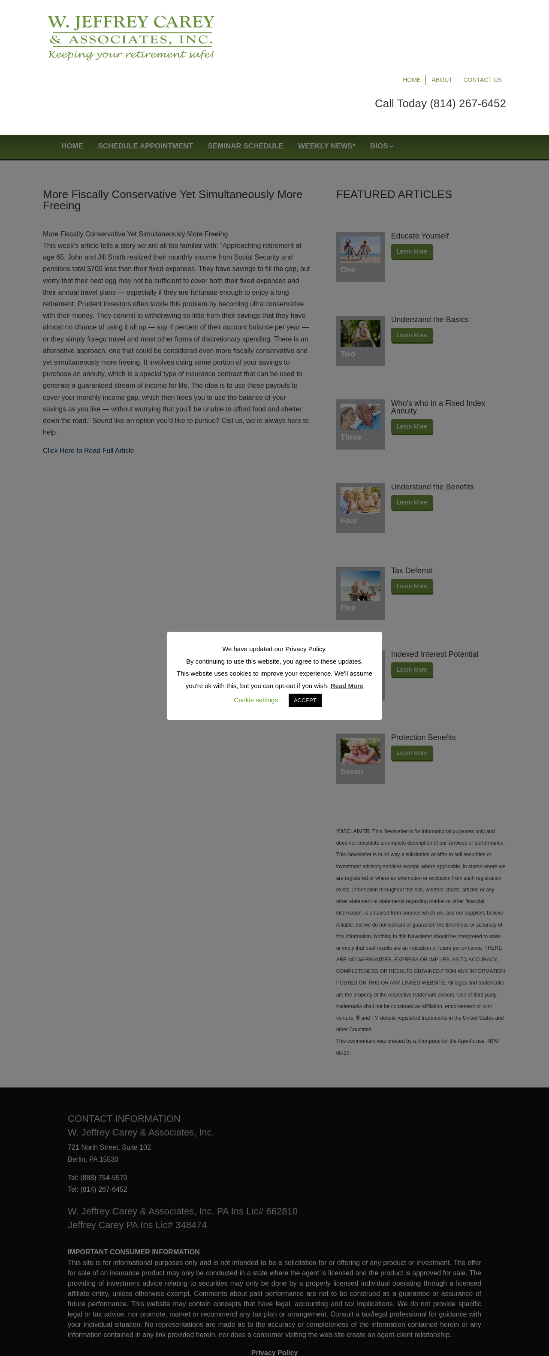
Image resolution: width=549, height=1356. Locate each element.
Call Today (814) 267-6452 (440, 41)
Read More (347, 685)
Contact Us (482, 18)
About (442, 18)
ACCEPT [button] (305, 700)
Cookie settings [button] (256, 700)
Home (412, 18)
